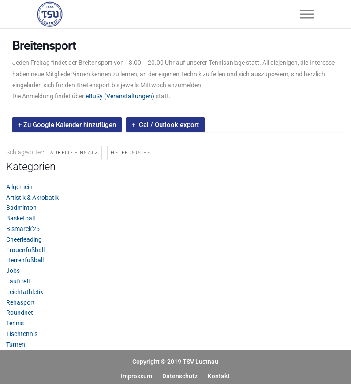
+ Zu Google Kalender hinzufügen (67, 125)
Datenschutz (180, 376)
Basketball (20, 218)
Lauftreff (18, 281)
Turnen (15, 344)
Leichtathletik (24, 291)
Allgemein (19, 186)
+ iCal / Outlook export (165, 125)
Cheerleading (24, 239)
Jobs (13, 270)
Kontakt (219, 376)
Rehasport (20, 302)
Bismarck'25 (23, 228)
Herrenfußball (25, 260)
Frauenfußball (25, 250)
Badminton (21, 207)
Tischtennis (21, 333)
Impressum (136, 376)
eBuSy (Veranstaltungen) (120, 96)
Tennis (15, 323)
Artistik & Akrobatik (32, 197)
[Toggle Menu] (307, 14)
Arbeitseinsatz (74, 153)
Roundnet (19, 312)
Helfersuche (131, 153)
